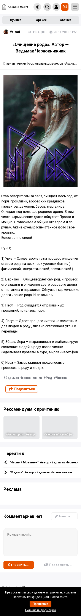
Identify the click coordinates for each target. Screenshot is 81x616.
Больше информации (40, 610)
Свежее (65, 20)
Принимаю (40, 604)
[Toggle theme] (37, 7)
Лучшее (15, 20)
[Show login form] (56, 7)
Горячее (41, 20)
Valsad (15, 32)
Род (49, 378)
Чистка (61, 378)
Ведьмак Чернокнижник (24, 378)
